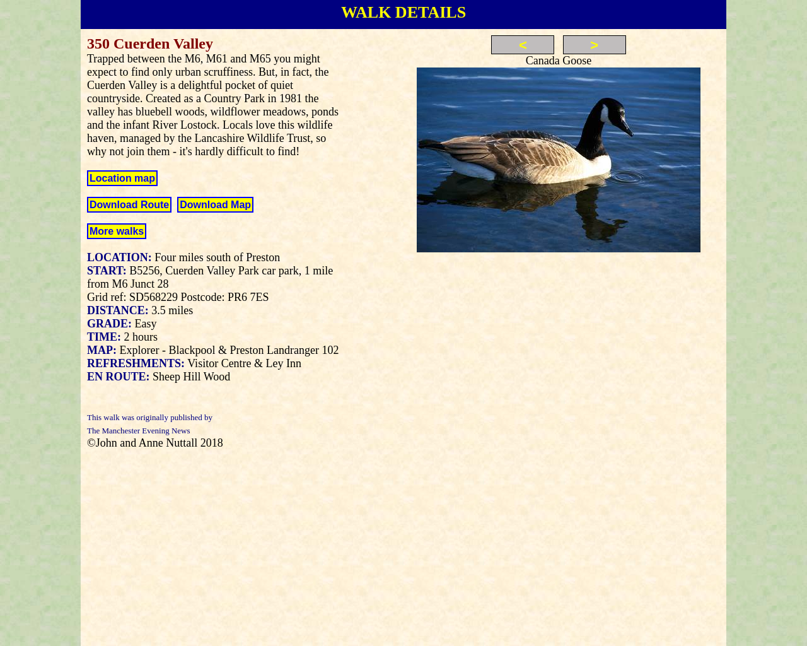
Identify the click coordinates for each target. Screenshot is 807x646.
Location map (122, 178)
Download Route (129, 204)
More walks (117, 231)
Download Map (215, 204)
